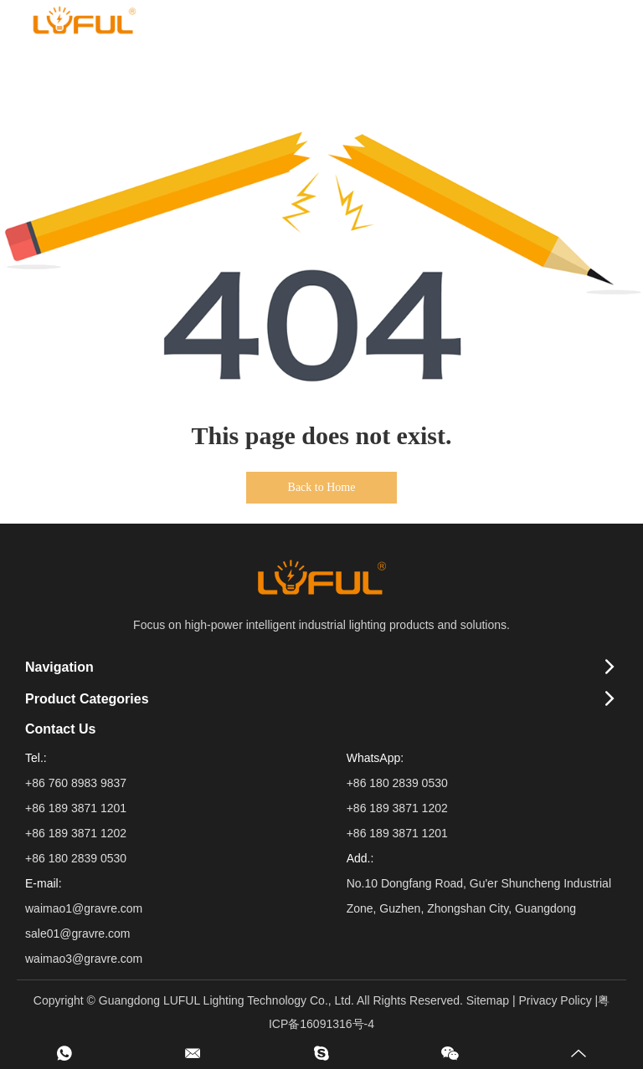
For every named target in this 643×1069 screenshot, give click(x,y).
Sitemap (487, 1000)
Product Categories (87, 699)
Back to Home (322, 487)
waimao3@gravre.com (83, 958)
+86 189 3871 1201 (397, 833)
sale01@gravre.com (78, 933)
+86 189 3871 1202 (397, 808)
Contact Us (60, 729)
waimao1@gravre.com (83, 908)
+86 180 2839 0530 (397, 783)
